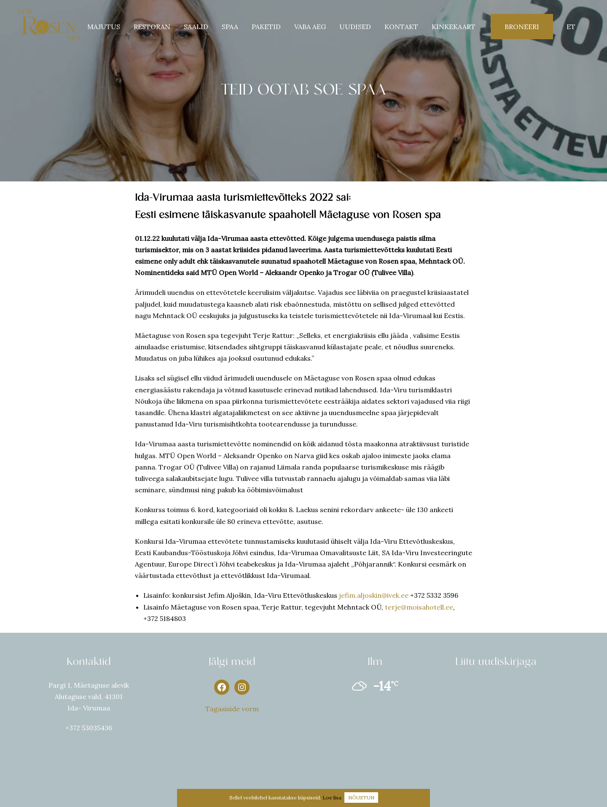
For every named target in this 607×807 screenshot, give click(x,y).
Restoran (152, 26)
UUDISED (355, 26)
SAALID (196, 26)
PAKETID (266, 26)
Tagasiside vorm (232, 708)
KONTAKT (401, 26)
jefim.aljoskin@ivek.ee (373, 595)
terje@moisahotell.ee (419, 607)
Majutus (103, 26)
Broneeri (522, 26)
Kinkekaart (453, 26)
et (571, 26)
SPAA (230, 26)
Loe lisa (331, 797)
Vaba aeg (310, 26)
